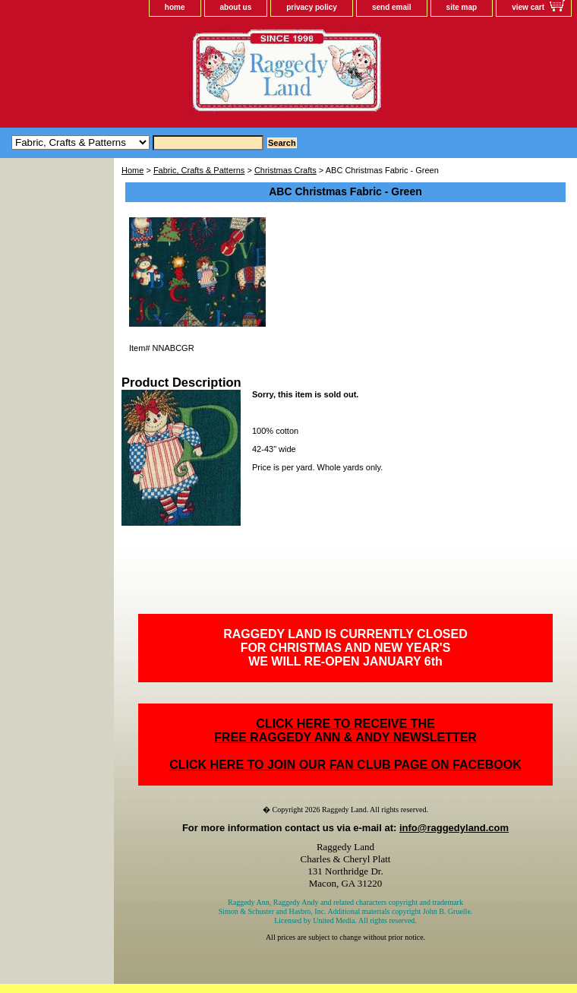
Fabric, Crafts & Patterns (198, 170)
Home (132, 170)
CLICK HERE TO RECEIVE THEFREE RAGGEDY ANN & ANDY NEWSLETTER (345, 730)
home (175, 7)
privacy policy (311, 7)
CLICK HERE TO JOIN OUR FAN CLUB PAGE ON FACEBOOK (345, 764)
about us (236, 7)
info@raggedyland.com (454, 827)
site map (462, 7)
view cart (528, 7)
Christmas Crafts (285, 170)
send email (391, 7)
